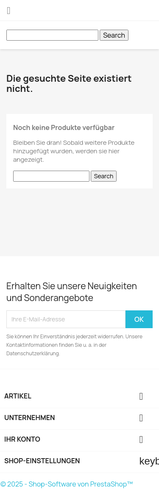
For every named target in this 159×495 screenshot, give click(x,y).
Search (114, 35)
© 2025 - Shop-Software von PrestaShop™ (66, 484)
